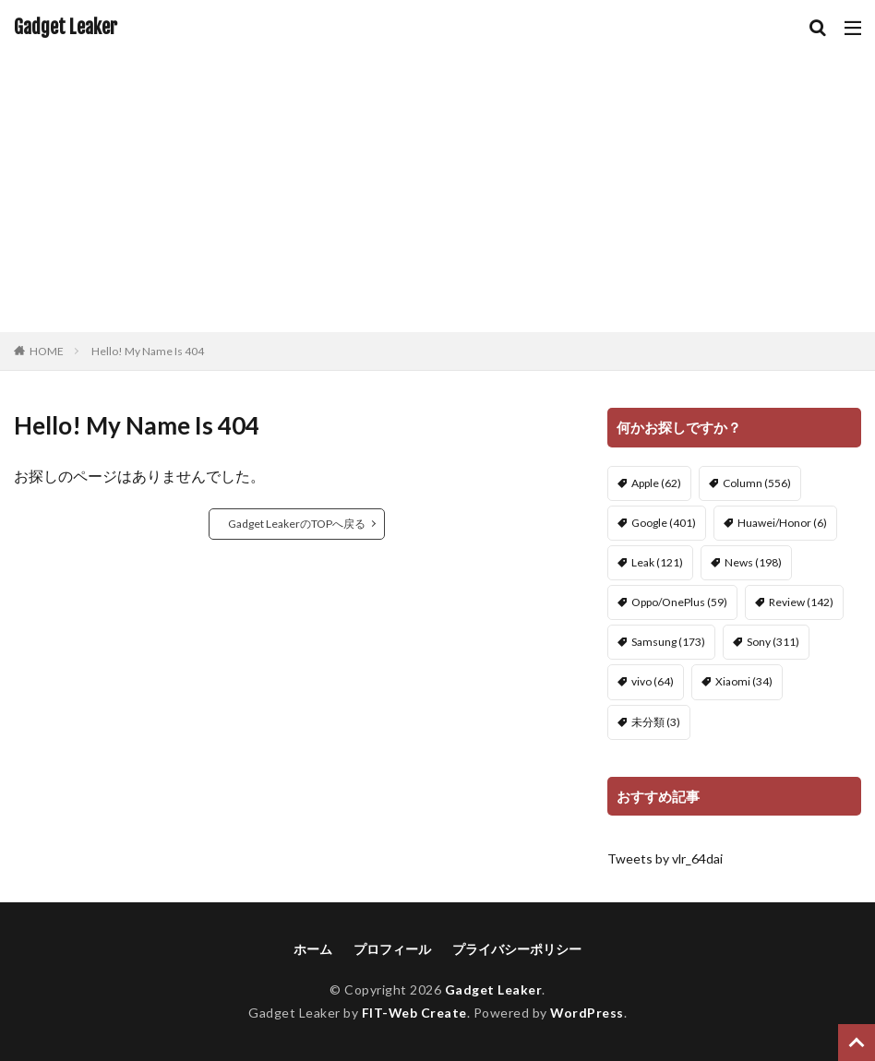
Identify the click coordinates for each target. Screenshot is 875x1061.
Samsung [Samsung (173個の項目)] (668, 642)
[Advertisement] (437, 194)
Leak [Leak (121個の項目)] (657, 562)
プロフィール (392, 949)
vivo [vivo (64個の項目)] (652, 681)
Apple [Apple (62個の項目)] (656, 483)
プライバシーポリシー (516, 949)
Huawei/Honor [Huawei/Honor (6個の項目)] (782, 523)
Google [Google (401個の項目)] (663, 523)
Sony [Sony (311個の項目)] (773, 642)
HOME (47, 351)
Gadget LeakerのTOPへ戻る (297, 523)
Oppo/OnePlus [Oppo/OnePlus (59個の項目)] (679, 602)
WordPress (587, 1012)
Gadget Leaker (65, 27)
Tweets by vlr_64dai (665, 858)
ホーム (313, 949)
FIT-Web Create (414, 1012)
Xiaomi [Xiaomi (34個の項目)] (744, 681)
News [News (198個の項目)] (753, 562)
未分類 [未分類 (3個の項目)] (655, 722)
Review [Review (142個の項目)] (801, 602)
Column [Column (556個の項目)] (757, 483)
